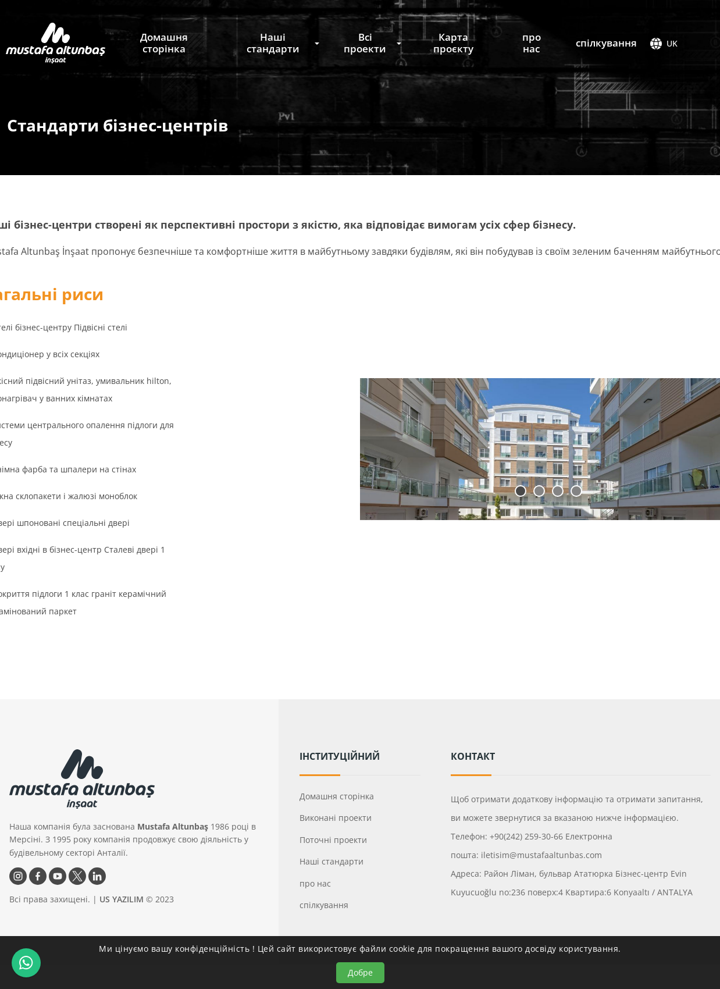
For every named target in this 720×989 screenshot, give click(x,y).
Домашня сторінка (164, 42)
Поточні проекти (333, 839)
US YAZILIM (121, 899)
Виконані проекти (336, 817)
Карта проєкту (453, 42)
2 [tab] (539, 491)
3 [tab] (558, 491)
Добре (360, 972)
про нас (531, 42)
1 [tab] (520, 491)
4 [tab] (576, 491)
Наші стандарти (273, 42)
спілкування (606, 42)
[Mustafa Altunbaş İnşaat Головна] (55, 43)
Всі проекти (365, 42)
